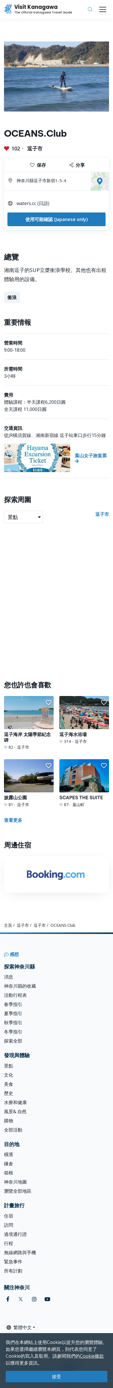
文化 (8, 1075)
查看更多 (13, 820)
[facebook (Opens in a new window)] (8, 1299)
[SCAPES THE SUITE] (84, 783)
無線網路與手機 (20, 1252)
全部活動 (13, 1130)
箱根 (8, 1173)
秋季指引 (13, 1022)
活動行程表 (15, 995)
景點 (8, 1066)
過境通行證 (15, 1234)
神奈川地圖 (15, 1182)
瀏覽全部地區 (17, 1191)
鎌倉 (8, 1163)
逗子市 (35, 148)
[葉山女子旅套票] (56, 458)
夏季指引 (13, 1013)
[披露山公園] (29, 783)
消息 (8, 977)
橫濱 (8, 1154)
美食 (8, 1084)
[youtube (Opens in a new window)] (47, 1299)
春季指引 (13, 1004)
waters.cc (26, 203)
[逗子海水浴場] (84, 720)
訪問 (8, 1225)
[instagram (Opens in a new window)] (34, 1299)
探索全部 (13, 1041)
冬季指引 (13, 1032)
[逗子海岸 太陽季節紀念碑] (29, 723)
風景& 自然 (15, 1111)
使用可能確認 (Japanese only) (56, 219)
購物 (8, 1120)
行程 (8, 1243)
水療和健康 (15, 1102)
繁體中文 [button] (19, 1327)
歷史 (8, 1093)
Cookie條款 (92, 1356)
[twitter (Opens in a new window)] (20, 1299)
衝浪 (12, 297)
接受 (56, 1376)
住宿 (8, 1216)
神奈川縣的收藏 (20, 986)
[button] (48, 702)
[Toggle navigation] (102, 9)
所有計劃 (13, 1271)
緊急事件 (13, 1261)
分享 (77, 165)
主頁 (8, 925)
